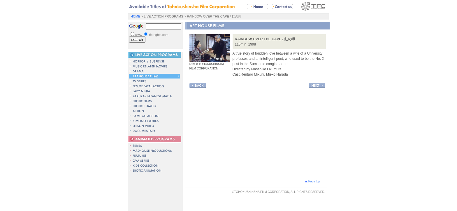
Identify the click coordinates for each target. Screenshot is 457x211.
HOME (135, 16)
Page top (313, 180)
